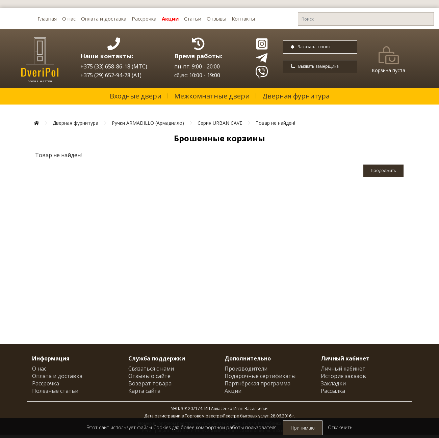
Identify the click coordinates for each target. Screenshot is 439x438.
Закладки (333, 383)
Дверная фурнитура (296, 95)
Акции (170, 18)
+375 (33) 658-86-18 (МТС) (113, 66)
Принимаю (303, 428)
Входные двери (135, 95)
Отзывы (216, 18)
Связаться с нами (151, 368)
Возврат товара (150, 383)
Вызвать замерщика (315, 66)
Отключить (340, 427)
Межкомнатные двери (212, 95)
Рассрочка (144, 18)
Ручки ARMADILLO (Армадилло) (148, 123)
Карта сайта (144, 391)
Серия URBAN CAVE (220, 123)
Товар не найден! (275, 123)
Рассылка (333, 391)
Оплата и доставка (103, 18)
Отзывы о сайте (149, 376)
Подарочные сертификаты (260, 376)
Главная (47, 18)
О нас (69, 18)
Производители (246, 368)
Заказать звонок (311, 47)
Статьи (192, 18)
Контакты (243, 18)
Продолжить (383, 170)
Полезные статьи (55, 391)
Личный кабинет (343, 368)
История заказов (343, 376)
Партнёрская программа (257, 383)
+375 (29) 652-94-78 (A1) (110, 75)
